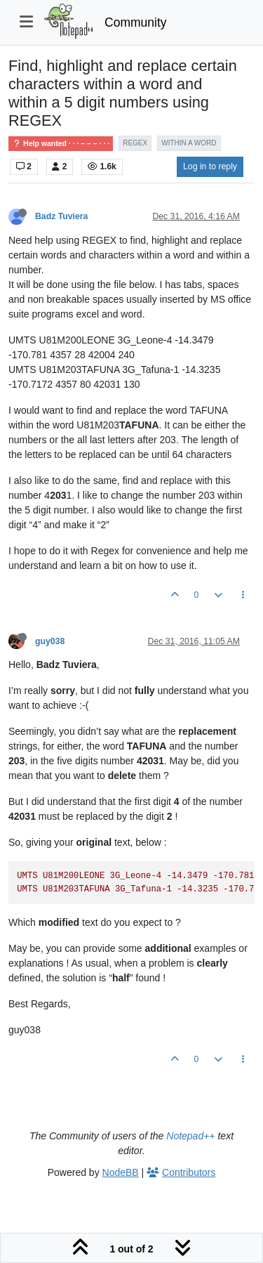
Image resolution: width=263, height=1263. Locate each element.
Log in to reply (210, 166)
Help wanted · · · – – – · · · (60, 143)
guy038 (50, 641)
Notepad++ (190, 1135)
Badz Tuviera (61, 216)
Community (135, 22)
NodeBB (120, 1172)
